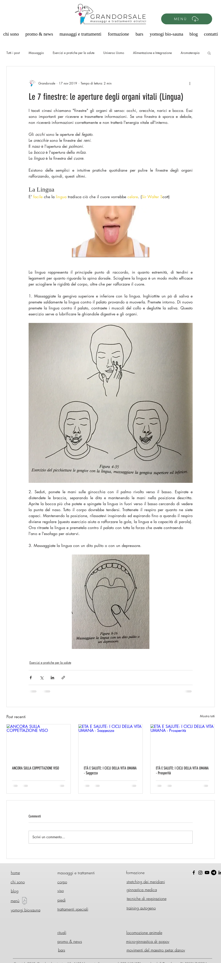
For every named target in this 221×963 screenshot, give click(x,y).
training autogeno (141, 908)
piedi (61, 900)
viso (60, 890)
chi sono (18, 881)
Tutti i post (13, 53)
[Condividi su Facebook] (31, 677)
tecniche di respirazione (146, 898)
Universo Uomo (113, 53)
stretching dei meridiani (146, 881)
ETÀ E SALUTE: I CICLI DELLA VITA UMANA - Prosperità (182, 770)
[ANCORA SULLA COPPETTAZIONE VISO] (39, 742)
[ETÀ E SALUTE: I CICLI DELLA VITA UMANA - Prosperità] (183, 742)
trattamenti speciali (72, 909)
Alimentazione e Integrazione (152, 53)
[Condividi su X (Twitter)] (41, 677)
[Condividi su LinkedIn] (52, 677)
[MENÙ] (186, 18)
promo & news (69, 941)
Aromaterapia (190, 53)
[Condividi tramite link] (63, 677)
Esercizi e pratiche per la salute (73, 53)
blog (14, 891)
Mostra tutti (207, 716)
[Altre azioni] (190, 83)
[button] (209, 53)
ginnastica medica (142, 889)
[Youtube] (207, 872)
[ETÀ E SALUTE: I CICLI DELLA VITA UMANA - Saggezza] (110, 742)
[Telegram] (213, 872)
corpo (62, 881)
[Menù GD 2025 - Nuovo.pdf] (24, 901)
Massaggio (36, 53)
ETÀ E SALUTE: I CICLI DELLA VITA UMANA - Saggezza (110, 770)
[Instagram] (200, 872)
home (15, 872)
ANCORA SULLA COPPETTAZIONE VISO (35, 768)
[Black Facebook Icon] (193, 872)
